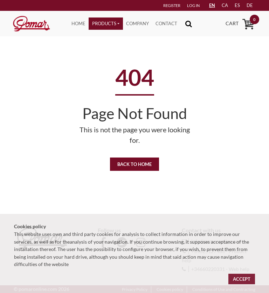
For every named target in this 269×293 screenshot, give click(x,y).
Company (137, 23)
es (237, 5)
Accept (241, 279)
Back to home (134, 164)
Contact (166, 23)
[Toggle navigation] (188, 23)
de (250, 5)
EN (212, 5)
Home (78, 23)
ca (225, 5)
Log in (193, 5)
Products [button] (104, 23)
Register (171, 5)
